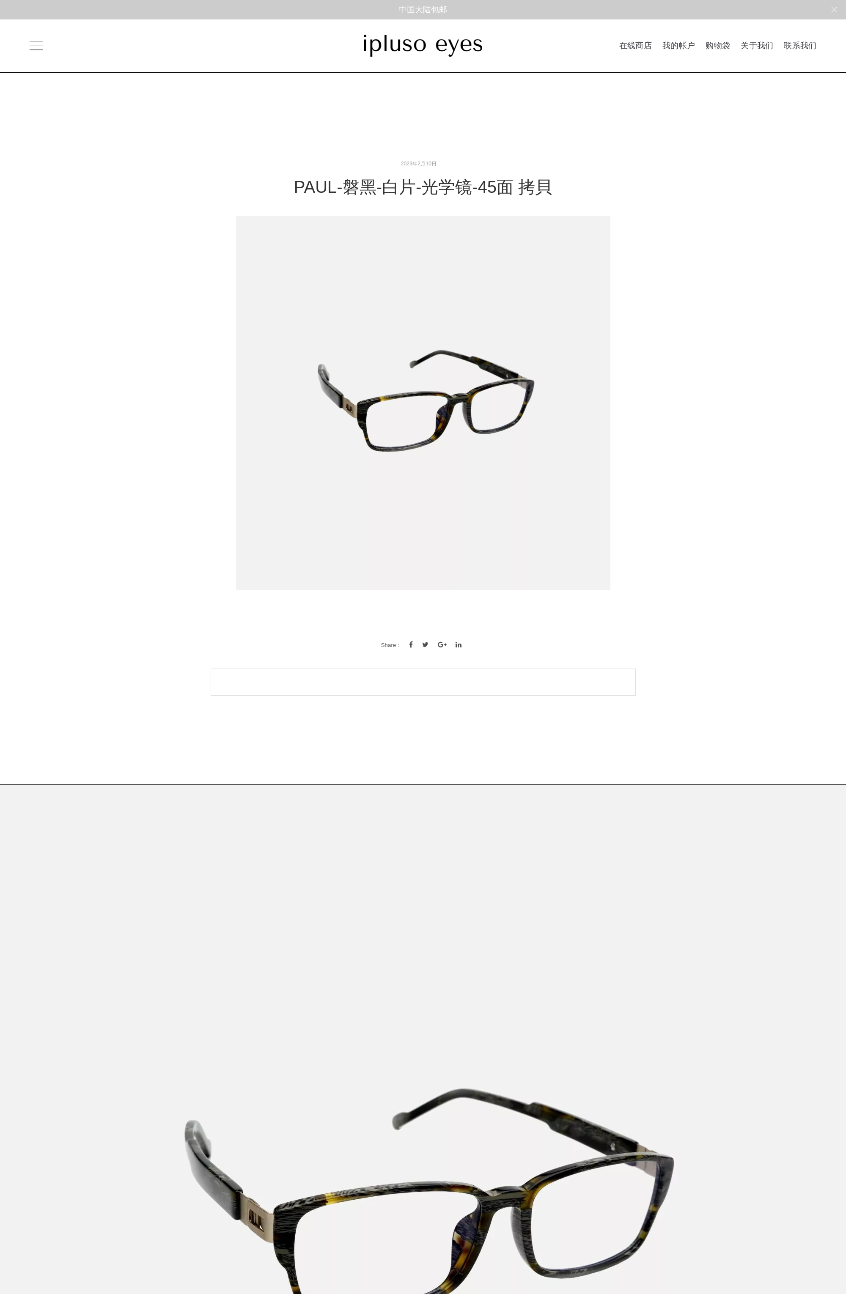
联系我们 (800, 45)
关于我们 (757, 45)
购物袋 (718, 45)
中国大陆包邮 (422, 9)
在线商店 (635, 45)
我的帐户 (678, 45)
